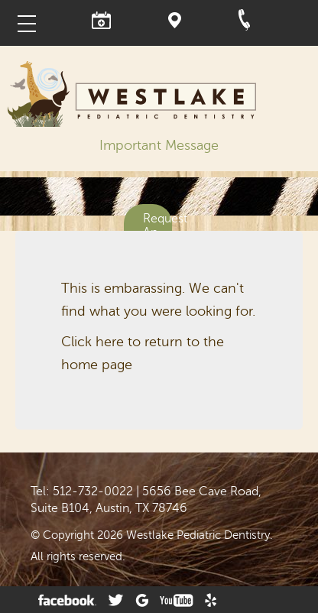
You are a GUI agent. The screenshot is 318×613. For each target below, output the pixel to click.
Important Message (159, 145)
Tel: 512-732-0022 (82, 491)
